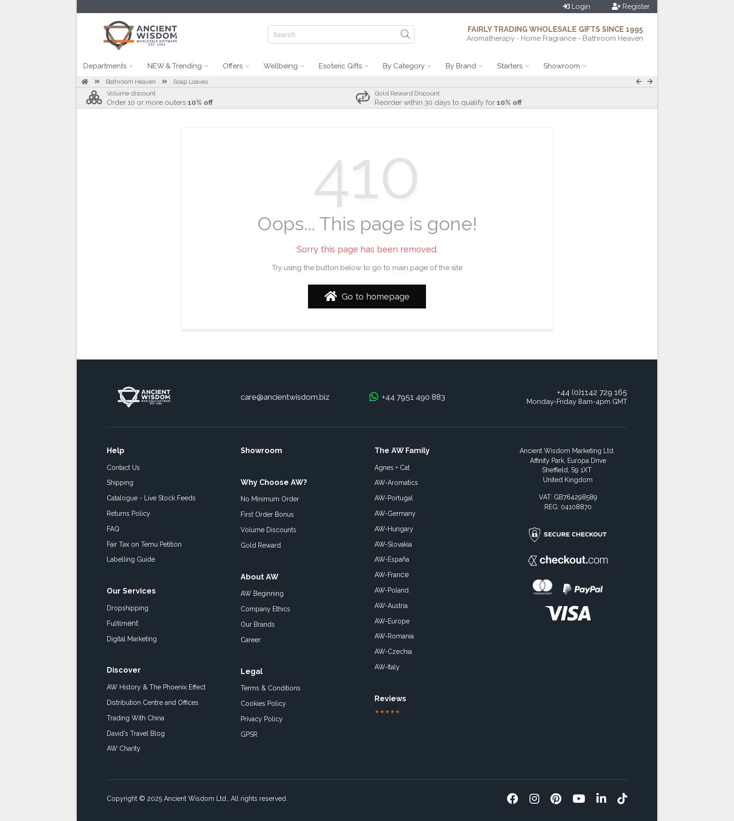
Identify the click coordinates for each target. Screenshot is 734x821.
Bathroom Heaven (131, 81)
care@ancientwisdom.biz (285, 397)
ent (123, 623)
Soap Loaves (190, 81)
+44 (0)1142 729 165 (592, 392)
